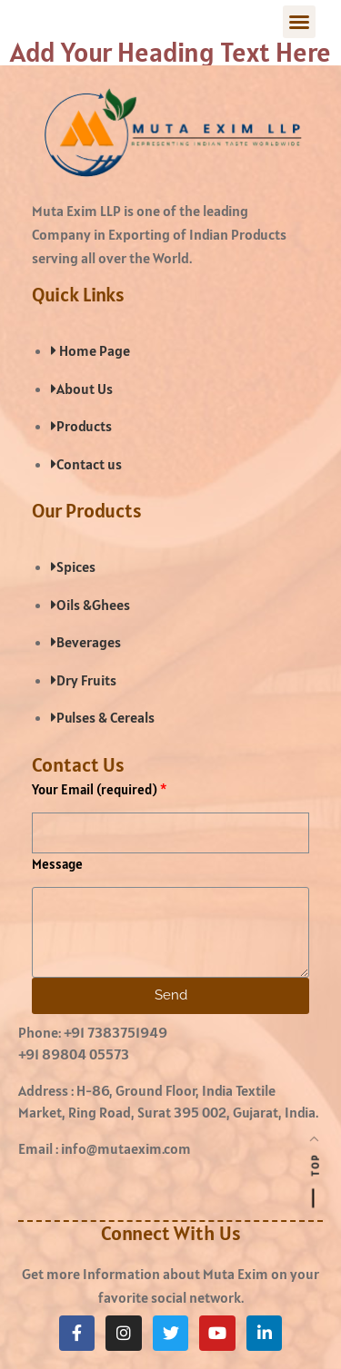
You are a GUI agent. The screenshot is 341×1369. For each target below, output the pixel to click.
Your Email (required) (94, 789)
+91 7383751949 (115, 1032)
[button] (299, 21)
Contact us (86, 464)
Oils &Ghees (90, 605)
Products (81, 426)
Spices (73, 566)
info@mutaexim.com (126, 1148)
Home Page (90, 350)
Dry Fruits (83, 680)
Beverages (86, 642)
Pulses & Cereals (103, 717)
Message (57, 863)
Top (315, 1165)
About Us (82, 388)
